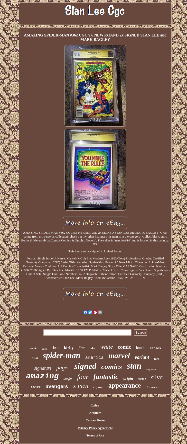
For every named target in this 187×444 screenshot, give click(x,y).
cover (36, 386)
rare (156, 358)
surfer (68, 379)
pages (62, 367)
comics (111, 367)
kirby (69, 347)
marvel (119, 355)
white (106, 347)
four (83, 377)
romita (33, 348)
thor (55, 347)
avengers (57, 386)
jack (44, 348)
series (155, 348)
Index (95, 405)
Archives (95, 413)
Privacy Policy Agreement (95, 428)
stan (134, 366)
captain (98, 387)
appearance (124, 385)
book (140, 347)
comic (124, 347)
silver (158, 377)
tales (92, 348)
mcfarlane (151, 369)
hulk (35, 358)
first (81, 348)
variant (142, 357)
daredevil (152, 387)
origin (128, 378)
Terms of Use (95, 435)
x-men (81, 385)
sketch (142, 379)
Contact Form (95, 420)
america (94, 357)
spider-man (61, 355)
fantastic (106, 377)
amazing (42, 376)
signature (42, 368)
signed (85, 366)
